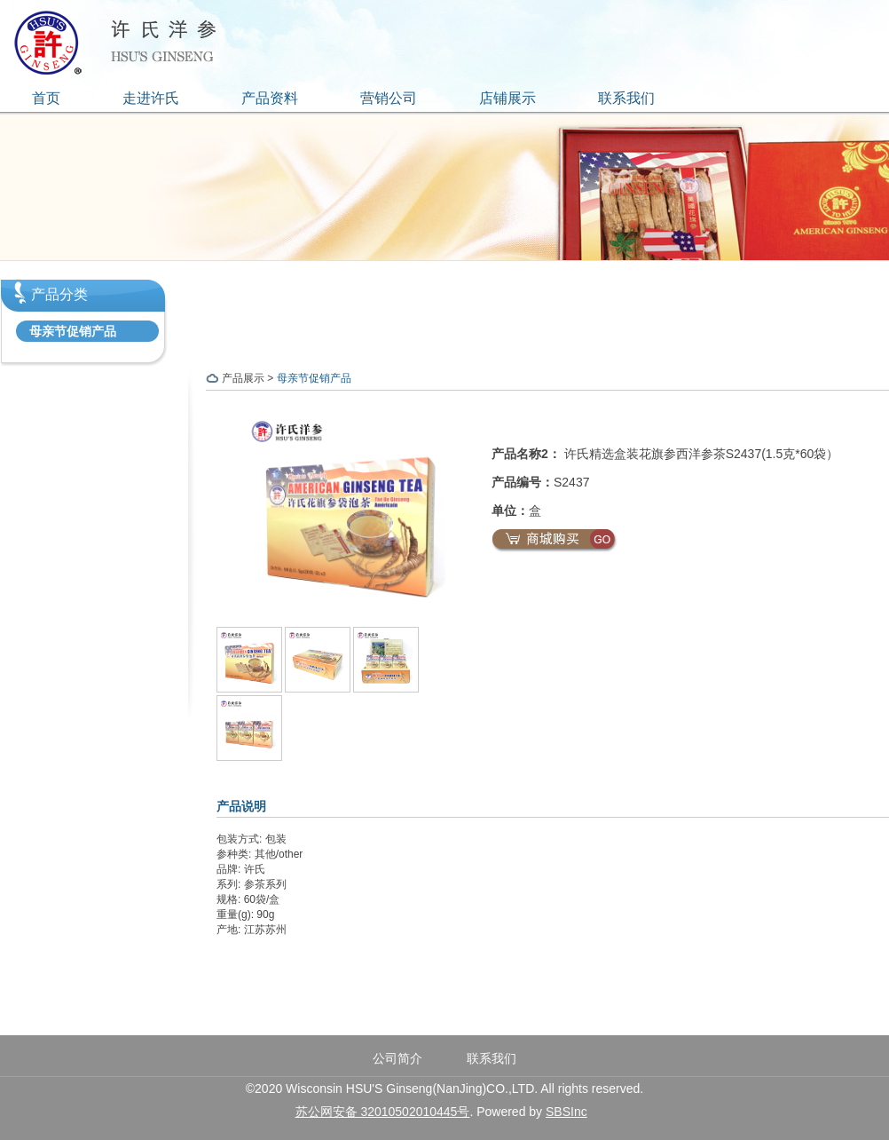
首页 (46, 98)
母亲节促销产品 (72, 331)
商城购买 (555, 540)
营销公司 (388, 98)
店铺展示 (507, 98)
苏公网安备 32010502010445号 (382, 1111)
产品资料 (269, 98)
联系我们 (626, 98)
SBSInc (566, 1111)
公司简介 (397, 1058)
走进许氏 (150, 98)
